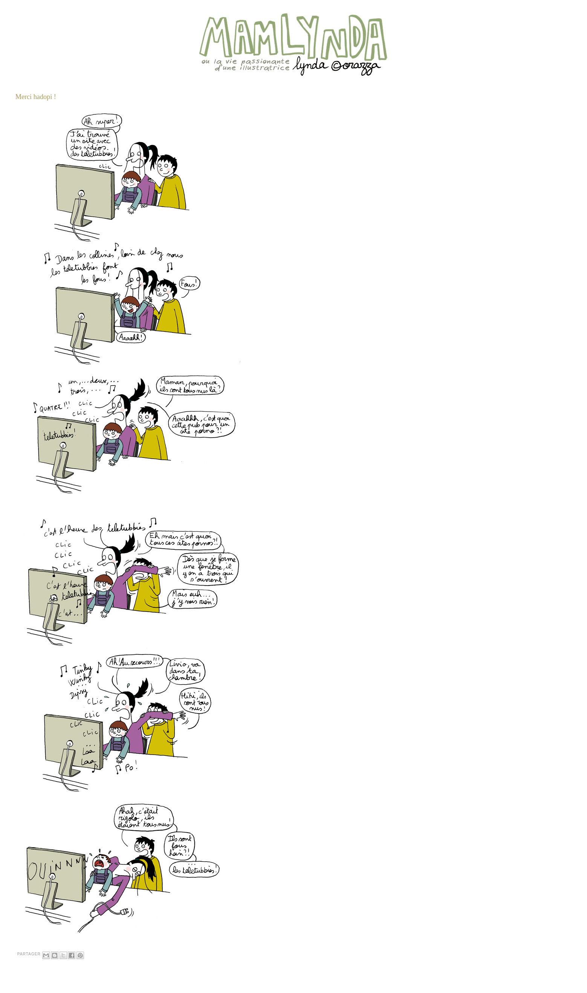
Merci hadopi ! (35, 97)
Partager (29, 954)
